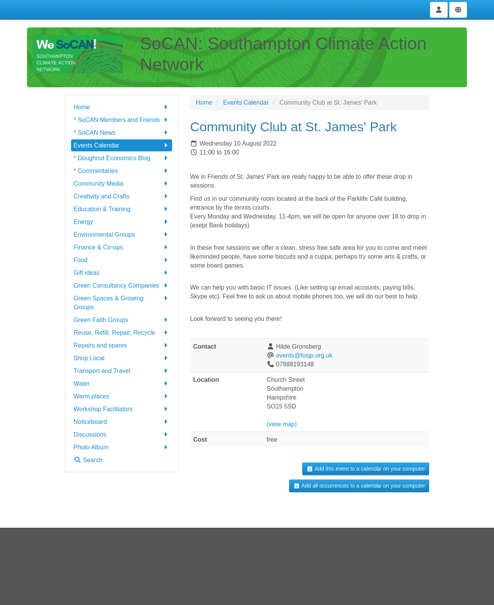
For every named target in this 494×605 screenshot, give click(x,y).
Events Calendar (122, 145)
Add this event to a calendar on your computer (365, 469)
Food (122, 260)
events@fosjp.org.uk (304, 355)
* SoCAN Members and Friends (122, 119)
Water (122, 383)
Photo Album (122, 447)
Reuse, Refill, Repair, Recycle (122, 332)
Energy (122, 221)
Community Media (122, 183)
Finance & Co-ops (122, 247)
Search (88, 460)
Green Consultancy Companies (122, 285)
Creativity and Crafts (122, 196)
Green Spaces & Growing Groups (122, 302)
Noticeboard (122, 421)
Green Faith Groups (122, 319)
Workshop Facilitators (122, 409)
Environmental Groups (122, 234)
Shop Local (122, 358)
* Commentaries (122, 170)
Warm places (122, 396)
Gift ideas (122, 272)
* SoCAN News (122, 132)
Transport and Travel (122, 370)
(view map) (282, 424)
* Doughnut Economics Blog (122, 158)
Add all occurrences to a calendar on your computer (359, 486)
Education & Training (122, 209)
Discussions (122, 434)
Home (122, 107)
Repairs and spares (122, 345)
